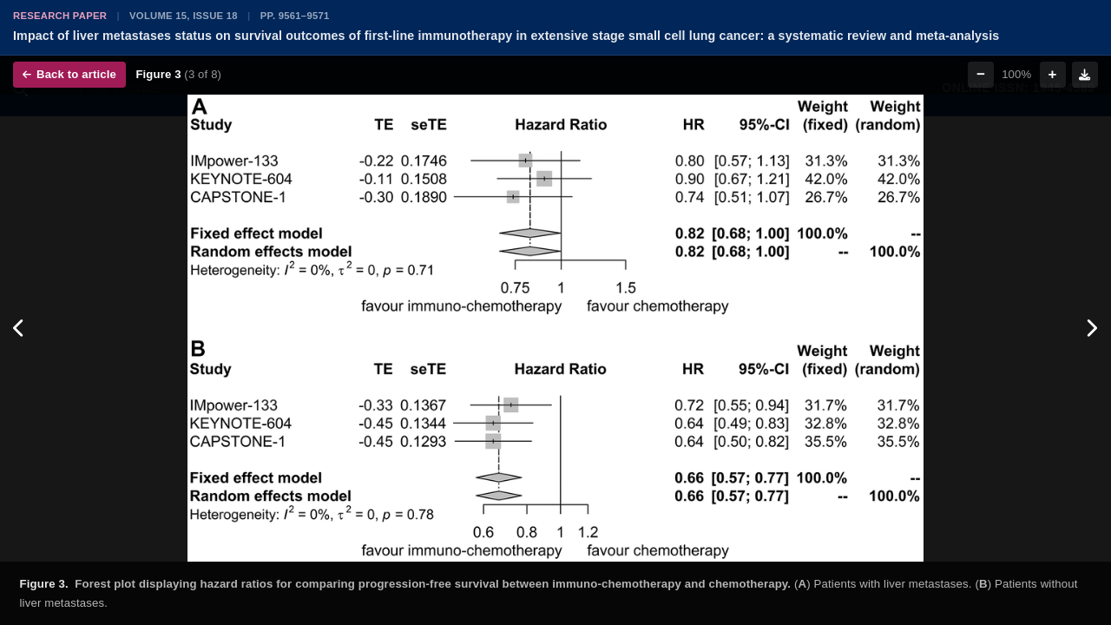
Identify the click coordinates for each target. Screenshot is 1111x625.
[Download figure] (1085, 75)
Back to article (69, 74)
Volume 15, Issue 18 (183, 15)
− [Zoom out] (980, 74)
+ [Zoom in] (1053, 74)
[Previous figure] (19, 328)
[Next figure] (1091, 328)
